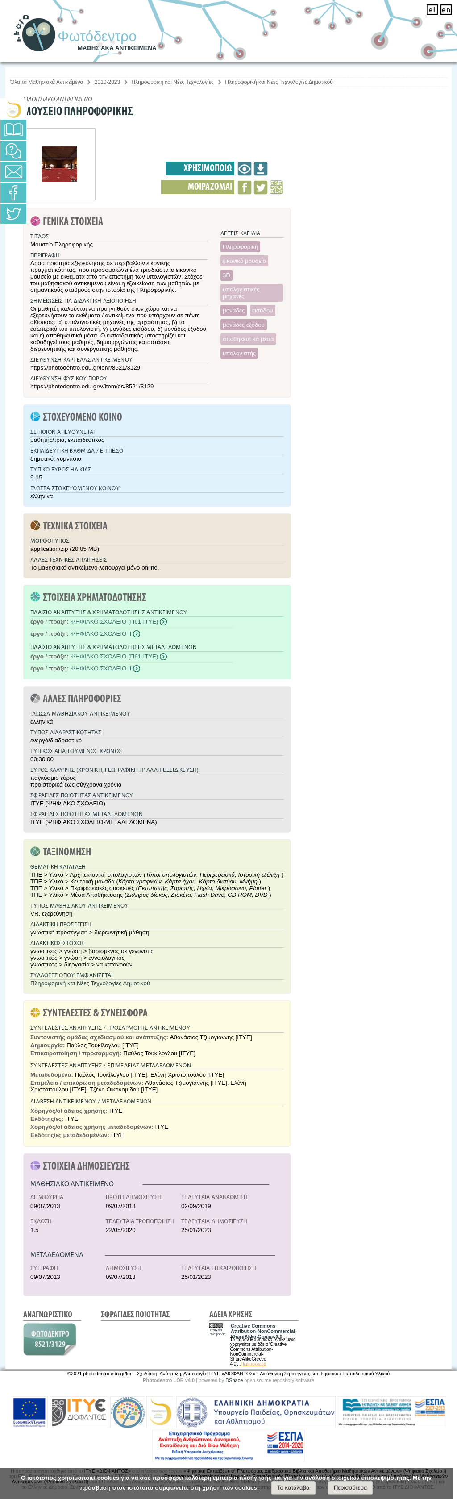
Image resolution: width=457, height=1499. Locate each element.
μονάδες (234, 310)
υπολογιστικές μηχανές (241, 293)
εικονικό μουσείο (244, 261)
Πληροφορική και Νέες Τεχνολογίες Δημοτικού (279, 82)
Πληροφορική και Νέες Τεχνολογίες (173, 82)
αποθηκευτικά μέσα (248, 339)
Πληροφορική (240, 246)
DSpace (234, 1380)
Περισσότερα (253, 1364)
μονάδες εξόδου (244, 324)
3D (226, 275)
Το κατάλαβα (293, 1487)
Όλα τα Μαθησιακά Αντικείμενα (46, 82)
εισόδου (262, 310)
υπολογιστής (239, 353)
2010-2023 (107, 82)
